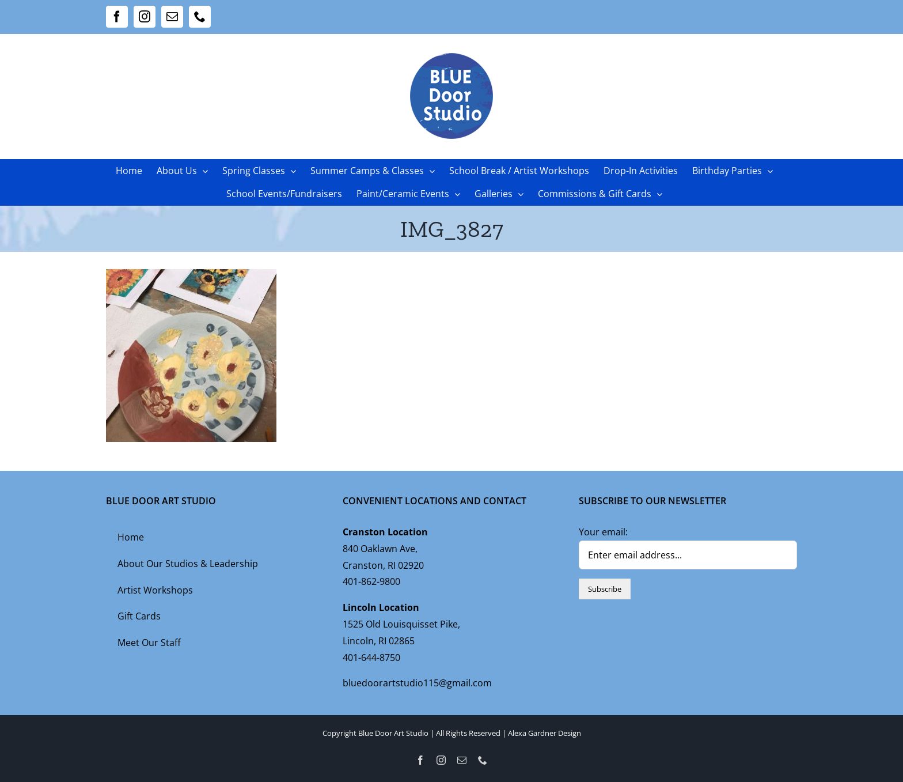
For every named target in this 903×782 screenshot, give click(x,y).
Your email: (603, 532)
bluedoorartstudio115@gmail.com (417, 683)
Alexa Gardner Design (544, 733)
